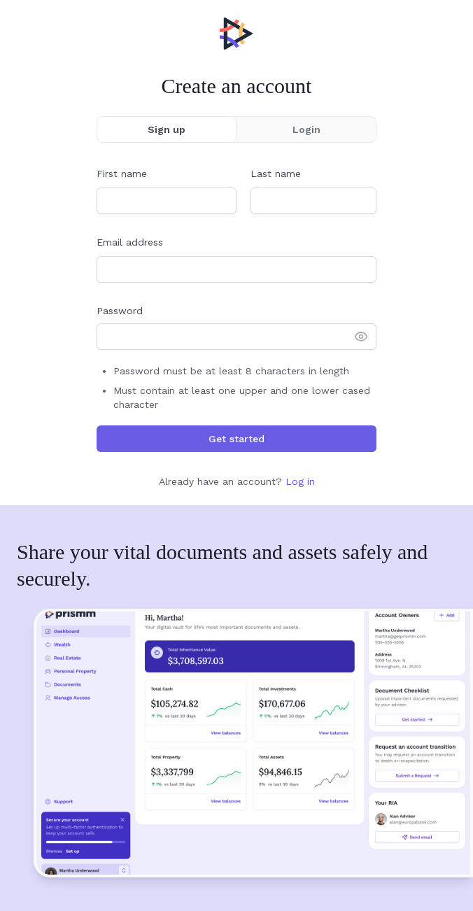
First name (122, 173)
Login (306, 129)
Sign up (166, 129)
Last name (275, 173)
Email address (130, 242)
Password (120, 310)
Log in (300, 481)
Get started (236, 438)
